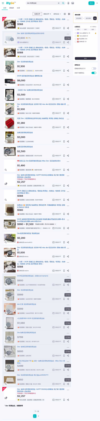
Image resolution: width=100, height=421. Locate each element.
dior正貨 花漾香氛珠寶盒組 (26, 304)
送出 (85, 58)
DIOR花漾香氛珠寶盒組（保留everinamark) (32, 276)
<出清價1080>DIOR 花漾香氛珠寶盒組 (30, 318)
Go (95, 18)
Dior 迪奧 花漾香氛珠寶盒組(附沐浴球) (30, 33)
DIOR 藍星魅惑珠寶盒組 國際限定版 (29, 76)
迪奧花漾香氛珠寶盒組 (25, 147)
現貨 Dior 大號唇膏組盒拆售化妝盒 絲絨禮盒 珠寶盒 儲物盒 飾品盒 (40, 118)
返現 (93, 29)
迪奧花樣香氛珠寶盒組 (25, 132)
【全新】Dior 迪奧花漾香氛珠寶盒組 (30, 90)
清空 (85, 29)
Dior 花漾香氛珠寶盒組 (25, 62)
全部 (78, 29)
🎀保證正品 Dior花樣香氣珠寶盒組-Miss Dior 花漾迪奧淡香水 (39, 161)
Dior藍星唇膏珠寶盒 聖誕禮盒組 (28, 233)
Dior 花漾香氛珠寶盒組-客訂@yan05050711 (32, 375)
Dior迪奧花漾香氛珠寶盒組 (26, 332)
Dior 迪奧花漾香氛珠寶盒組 (26, 347)
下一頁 (36, 411)
